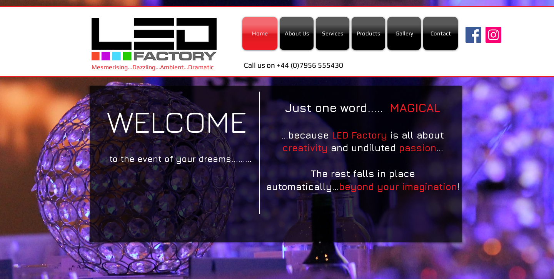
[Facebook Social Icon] (473, 35)
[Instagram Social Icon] (493, 35)
